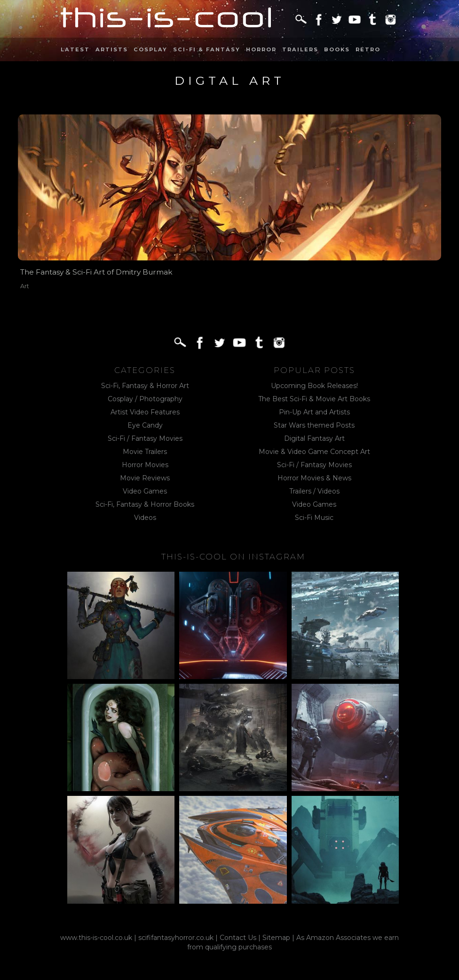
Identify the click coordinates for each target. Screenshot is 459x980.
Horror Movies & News (314, 478)
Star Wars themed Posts (314, 425)
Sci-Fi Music (314, 517)
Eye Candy (145, 425)
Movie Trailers (145, 451)
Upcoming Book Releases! (314, 385)
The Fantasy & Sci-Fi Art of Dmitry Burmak (96, 271)
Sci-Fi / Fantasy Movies (145, 438)
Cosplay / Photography (145, 399)
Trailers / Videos (314, 491)
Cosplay (150, 49)
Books (337, 49)
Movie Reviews (145, 478)
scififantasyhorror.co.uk (176, 937)
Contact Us (238, 937)
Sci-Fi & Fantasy (206, 49)
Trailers (300, 49)
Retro (368, 49)
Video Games (145, 491)
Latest (75, 49)
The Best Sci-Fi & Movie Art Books (314, 399)
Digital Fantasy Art (314, 438)
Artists (111, 49)
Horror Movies (145, 465)
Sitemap (276, 937)
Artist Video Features (145, 412)
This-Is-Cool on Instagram (233, 556)
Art (24, 286)
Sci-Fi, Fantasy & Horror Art (145, 385)
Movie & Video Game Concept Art (314, 451)
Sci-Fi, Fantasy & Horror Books (144, 504)
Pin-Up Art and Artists (314, 412)
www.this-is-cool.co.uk (96, 937)
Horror (261, 49)
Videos (145, 517)
